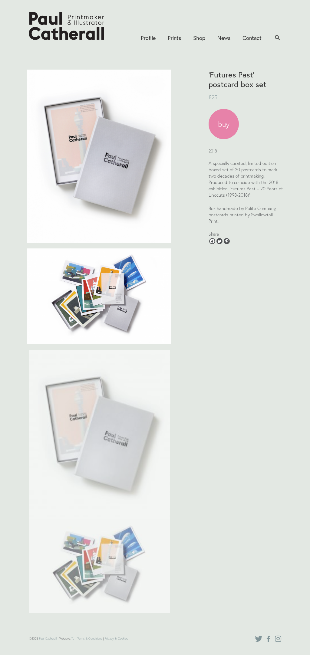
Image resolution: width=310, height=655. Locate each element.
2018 (213, 151)
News (223, 37)
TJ (72, 638)
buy (223, 124)
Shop (199, 37)
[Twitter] (219, 241)
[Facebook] (212, 241)
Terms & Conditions (89, 638)
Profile (148, 37)
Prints (174, 37)
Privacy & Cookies (116, 638)
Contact (252, 37)
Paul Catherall (48, 638)
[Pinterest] (227, 241)
